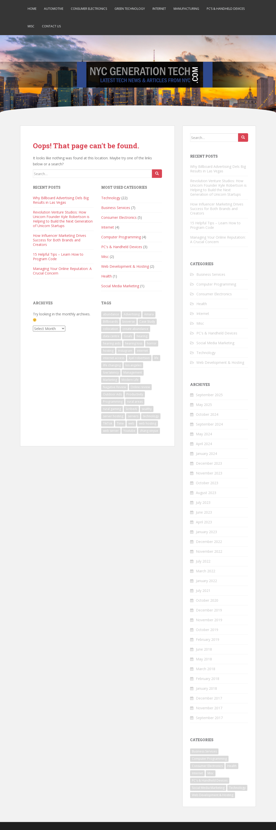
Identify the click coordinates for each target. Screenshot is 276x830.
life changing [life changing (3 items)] (112, 365)
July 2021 (203, 590)
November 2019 (209, 619)
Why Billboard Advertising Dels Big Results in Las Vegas (61, 200)
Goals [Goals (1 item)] (128, 336)
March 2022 (205, 571)
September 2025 (209, 394)
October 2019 (207, 629)
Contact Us (51, 26)
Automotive (53, 9)
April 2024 (204, 443)
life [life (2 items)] (156, 358)
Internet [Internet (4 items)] (197, 773)
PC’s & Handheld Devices (226, 9)
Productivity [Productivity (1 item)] (134, 394)
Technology (110, 197)
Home (32, 9)
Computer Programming (121, 237)
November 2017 (209, 708)
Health (106, 276)
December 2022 (209, 541)
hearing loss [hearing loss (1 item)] (133, 343)
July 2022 (203, 561)
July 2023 (203, 502)
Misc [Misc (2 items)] (210, 773)
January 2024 (206, 453)
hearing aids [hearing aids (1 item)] (112, 343)
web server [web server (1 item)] (111, 431)
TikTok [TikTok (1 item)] (107, 423)
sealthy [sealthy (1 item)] (147, 409)
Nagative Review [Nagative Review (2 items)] (114, 387)
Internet (159, 9)
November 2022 (209, 551)
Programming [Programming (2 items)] (113, 401)
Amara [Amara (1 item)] (149, 314)
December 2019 (209, 610)
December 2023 (209, 463)
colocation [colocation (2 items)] (110, 329)
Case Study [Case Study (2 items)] (147, 321)
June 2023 (204, 512)
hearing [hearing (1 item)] (142, 336)
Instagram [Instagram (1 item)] (125, 351)
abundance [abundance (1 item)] (111, 314)
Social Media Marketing (120, 286)
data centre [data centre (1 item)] (111, 336)
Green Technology (130, 9)
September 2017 (209, 717)
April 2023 (204, 522)
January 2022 (206, 580)
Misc (31, 26)
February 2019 (207, 639)
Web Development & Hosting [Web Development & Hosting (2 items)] (212, 795)
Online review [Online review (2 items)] (140, 387)
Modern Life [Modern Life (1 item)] (130, 380)
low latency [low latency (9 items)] (111, 372)
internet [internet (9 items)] (142, 351)
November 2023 (209, 473)
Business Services (115, 207)
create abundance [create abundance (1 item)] (135, 329)
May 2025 (204, 404)
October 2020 (207, 600)
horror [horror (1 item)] (151, 343)
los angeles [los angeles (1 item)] (133, 365)
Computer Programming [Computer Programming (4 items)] (209, 758)
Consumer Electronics (89, 9)
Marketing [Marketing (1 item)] (110, 380)
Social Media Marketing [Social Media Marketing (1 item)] (208, 788)
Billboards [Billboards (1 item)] (110, 321)
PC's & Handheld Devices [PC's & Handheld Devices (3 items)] (210, 780)
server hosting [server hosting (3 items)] (113, 416)
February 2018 (207, 678)
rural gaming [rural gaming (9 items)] (112, 409)
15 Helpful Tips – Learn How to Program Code (58, 256)
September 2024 (209, 424)
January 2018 (206, 688)
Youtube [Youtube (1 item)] (129, 431)
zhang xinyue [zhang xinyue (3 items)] (149, 431)
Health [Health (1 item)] (232, 766)
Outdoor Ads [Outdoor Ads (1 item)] (112, 394)
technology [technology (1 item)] (151, 416)
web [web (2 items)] (131, 423)
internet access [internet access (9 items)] (113, 358)
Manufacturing (186, 9)
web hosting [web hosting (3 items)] (147, 423)
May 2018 (204, 659)
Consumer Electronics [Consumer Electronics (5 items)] (207, 766)
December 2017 (209, 698)
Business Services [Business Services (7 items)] (204, 751)
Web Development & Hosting (125, 266)
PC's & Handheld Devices (121, 246)
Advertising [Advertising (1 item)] (132, 314)
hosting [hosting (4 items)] (108, 351)
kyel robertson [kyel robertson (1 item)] (139, 358)
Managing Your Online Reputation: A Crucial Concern (62, 270)
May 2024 (204, 434)
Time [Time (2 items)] (120, 423)
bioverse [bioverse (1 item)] (128, 321)
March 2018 (205, 668)
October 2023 (207, 482)
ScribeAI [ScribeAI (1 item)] (131, 409)
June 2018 (204, 649)
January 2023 (206, 531)
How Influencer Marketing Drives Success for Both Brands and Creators (59, 240)
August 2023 (206, 492)
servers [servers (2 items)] (133, 416)
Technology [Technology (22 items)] (237, 788)
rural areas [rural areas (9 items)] (135, 401)
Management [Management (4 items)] (132, 372)
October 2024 (207, 414)
